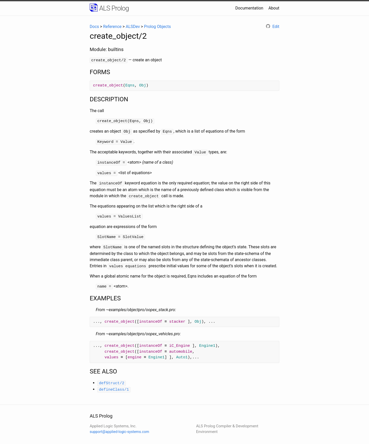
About (273, 8)
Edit (272, 26)
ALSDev (133, 26)
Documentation (249, 8)
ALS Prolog (114, 8)
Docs (94, 26)
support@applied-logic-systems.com (119, 426)
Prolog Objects (157, 26)
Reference (112, 26)
